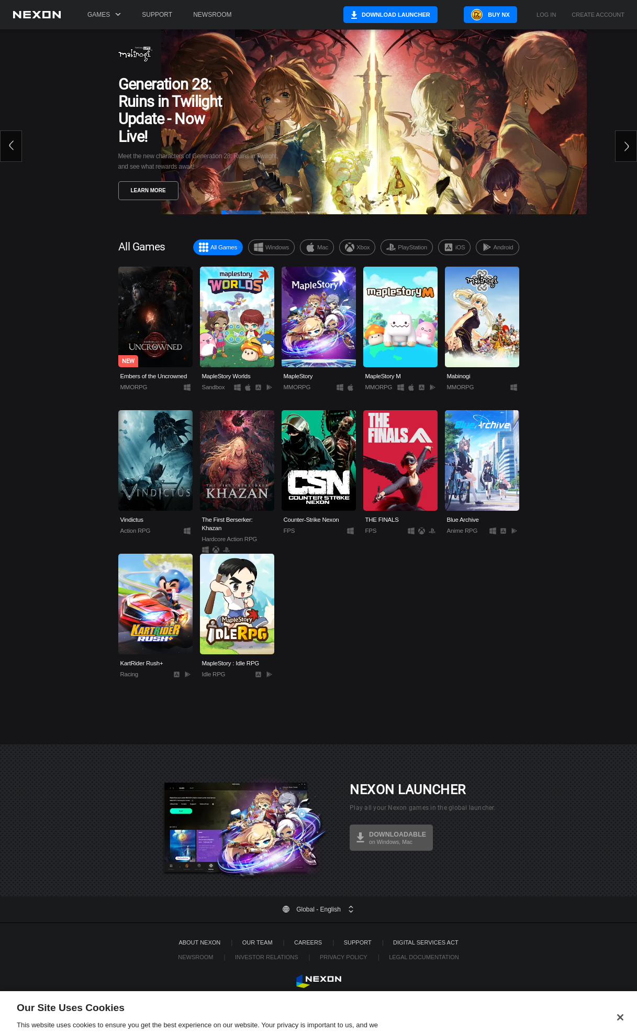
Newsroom (212, 14)
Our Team (257, 942)
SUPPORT (358, 942)
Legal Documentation (424, 957)
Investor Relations (266, 957)
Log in (546, 15)
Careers (308, 942)
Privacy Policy (343, 957)
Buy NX (492, 15)
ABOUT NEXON (199, 942)
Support (157, 14)
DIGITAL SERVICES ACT (426, 942)
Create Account (598, 15)
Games (104, 14)
